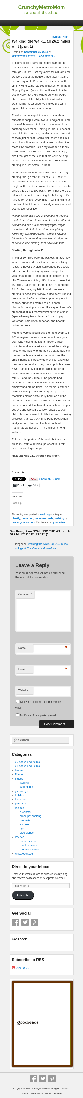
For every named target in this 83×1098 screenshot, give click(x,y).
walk (50, 518)
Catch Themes (54, 1093)
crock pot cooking (30, 816)
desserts (25, 820)
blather (19, 770)
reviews (20, 837)
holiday (19, 795)
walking (45, 514)
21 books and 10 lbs (27, 766)
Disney (19, 774)
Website (23, 690)
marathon (27, 518)
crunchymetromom (23, 55)
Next (67, 36)
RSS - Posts (21, 968)
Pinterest (34, 922)
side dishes (27, 832)
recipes (19, 807)
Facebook (15, 922)
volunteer (40, 518)
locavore (20, 799)
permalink (59, 522)
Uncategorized (24, 853)
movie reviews (28, 845)
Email (21, 669)
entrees (24, 824)
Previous (54, 36)
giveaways (21, 791)
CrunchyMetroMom (41, 7)
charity (16, 518)
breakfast (25, 812)
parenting (21, 803)
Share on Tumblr (49, 479)
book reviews (28, 841)
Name (22, 647)
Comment (25, 594)
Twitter (25, 922)
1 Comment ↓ (47, 55)
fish (22, 828)
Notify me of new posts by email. (38, 715)
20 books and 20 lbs (27, 761)
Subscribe (22, 895)
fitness (19, 778)
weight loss (26, 786)
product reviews (29, 849)
